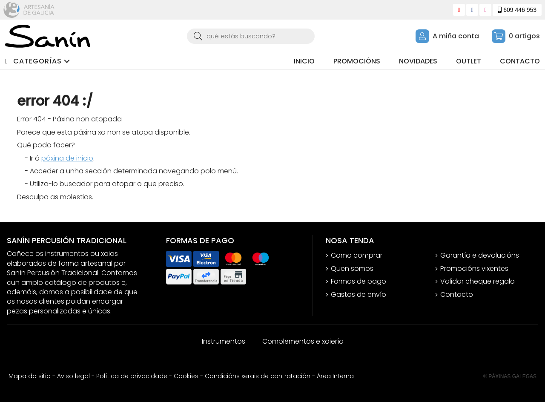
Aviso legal (73, 376)
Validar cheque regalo (477, 281)
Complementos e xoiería (303, 341)
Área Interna (335, 376)
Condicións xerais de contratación (257, 376)
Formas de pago (358, 281)
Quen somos (352, 268)
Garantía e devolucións (479, 255)
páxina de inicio (67, 158)
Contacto (456, 294)
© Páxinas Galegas (509, 376)
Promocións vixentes (474, 268)
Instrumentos (223, 341)
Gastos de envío (358, 294)
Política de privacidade (131, 376)
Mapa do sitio (30, 376)
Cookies (186, 376)
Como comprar (356, 255)
